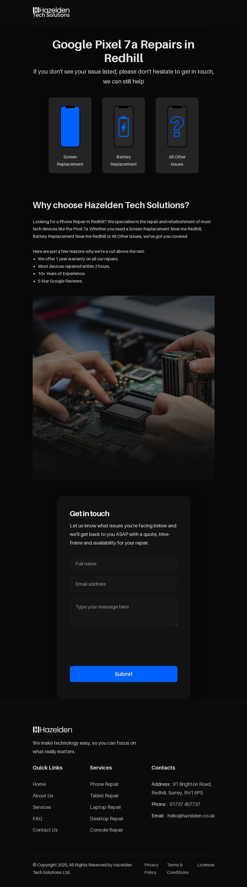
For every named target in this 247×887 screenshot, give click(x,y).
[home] (51, 12)
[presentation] (123, 644)
